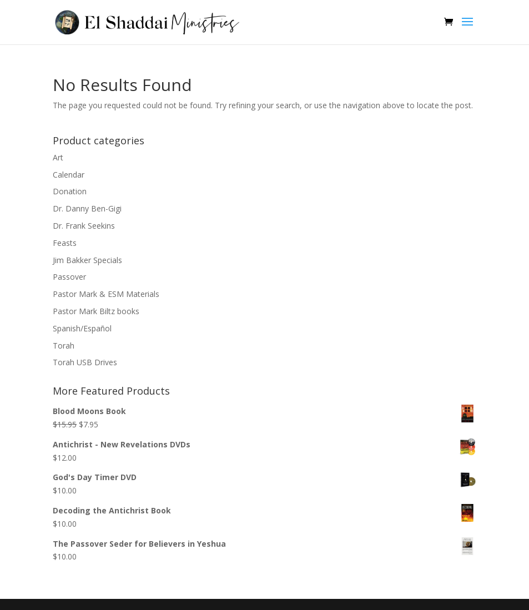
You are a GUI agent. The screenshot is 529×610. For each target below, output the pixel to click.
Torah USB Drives (85, 362)
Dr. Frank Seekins (84, 225)
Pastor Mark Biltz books (96, 311)
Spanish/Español (82, 328)
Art (58, 157)
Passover (69, 276)
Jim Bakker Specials (87, 260)
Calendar (68, 174)
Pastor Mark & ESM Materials (106, 294)
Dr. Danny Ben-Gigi (87, 208)
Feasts (65, 243)
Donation (70, 191)
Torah (63, 345)
